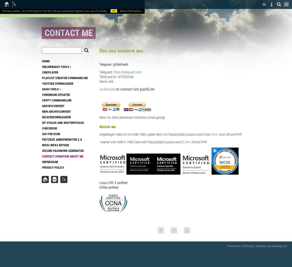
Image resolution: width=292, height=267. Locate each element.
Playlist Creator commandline (65, 78)
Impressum (50, 162)
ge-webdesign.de (277, 246)
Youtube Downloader (57, 83)
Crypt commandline (57, 100)
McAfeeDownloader (56, 117)
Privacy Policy (53, 167)
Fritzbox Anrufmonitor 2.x (62, 139)
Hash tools (50, 89)
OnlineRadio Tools (55, 67)
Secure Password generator (63, 151)
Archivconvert (53, 106)
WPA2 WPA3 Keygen (55, 145)
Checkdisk (49, 128)
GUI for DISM (51, 134)
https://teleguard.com (128, 72)
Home (46, 61)
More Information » (131, 11)
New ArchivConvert (56, 111)
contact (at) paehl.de (137, 89)
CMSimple (247, 246)
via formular (109, 89)
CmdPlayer (50, 72)
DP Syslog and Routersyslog (63, 123)
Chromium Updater (56, 95)
